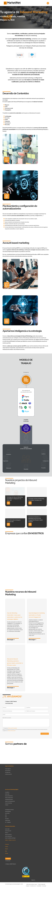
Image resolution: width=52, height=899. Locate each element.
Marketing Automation (9, 811)
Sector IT (6, 844)
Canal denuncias (33, 898)
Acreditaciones (7, 784)
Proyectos (7, 856)
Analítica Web (7, 832)
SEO (6, 827)
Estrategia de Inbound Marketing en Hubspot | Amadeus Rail (36, 511)
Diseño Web (7, 806)
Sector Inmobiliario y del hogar (10, 850)
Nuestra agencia (8, 781)
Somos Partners (7, 782)
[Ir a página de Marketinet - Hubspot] (13, 768)
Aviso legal (44, 898)
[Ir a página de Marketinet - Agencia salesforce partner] (7, 768)
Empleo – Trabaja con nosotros (10, 852)
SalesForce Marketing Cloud (10, 813)
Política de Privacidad (12, 740)
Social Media (7, 825)
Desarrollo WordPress (9, 808)
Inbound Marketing (8, 815)
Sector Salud (7, 841)
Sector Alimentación (8, 848)
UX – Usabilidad (8, 834)
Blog (6, 863)
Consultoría (7, 804)
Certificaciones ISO (8, 786)
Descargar (10, 652)
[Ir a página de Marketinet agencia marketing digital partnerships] (46, 768)
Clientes (6, 858)
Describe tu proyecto (7, 730)
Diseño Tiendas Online (9, 809)
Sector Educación (8, 843)
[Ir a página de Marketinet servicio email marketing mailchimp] (33, 768)
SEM (6, 829)
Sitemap (6, 865)
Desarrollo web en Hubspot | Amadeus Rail (14, 533)
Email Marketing (8, 823)
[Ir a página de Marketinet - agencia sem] (20, 768)
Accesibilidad (39, 898)
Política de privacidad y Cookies (31, 896)
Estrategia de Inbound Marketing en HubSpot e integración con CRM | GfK (15, 511)
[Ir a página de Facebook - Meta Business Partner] (26, 768)
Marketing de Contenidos (9, 821)
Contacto (8, 870)
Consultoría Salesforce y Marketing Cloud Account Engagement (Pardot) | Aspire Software (35, 532)
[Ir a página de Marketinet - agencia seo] (39, 768)
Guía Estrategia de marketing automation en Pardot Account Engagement (37, 627)
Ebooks (6, 861)
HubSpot (6, 817)
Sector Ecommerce (8, 846)
